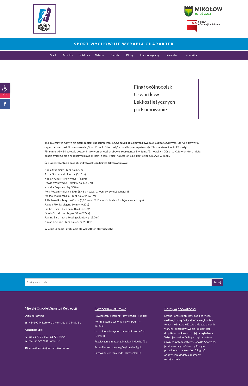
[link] (5, 88)
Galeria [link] (99, 55)
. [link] (176, 359)
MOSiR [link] (67, 55)
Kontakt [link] (190, 55)
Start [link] (53, 55)
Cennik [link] (115, 55)
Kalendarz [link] (172, 55)
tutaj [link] (192, 324)
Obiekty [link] (83, 55)
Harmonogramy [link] (149, 55)
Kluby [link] (129, 55)
